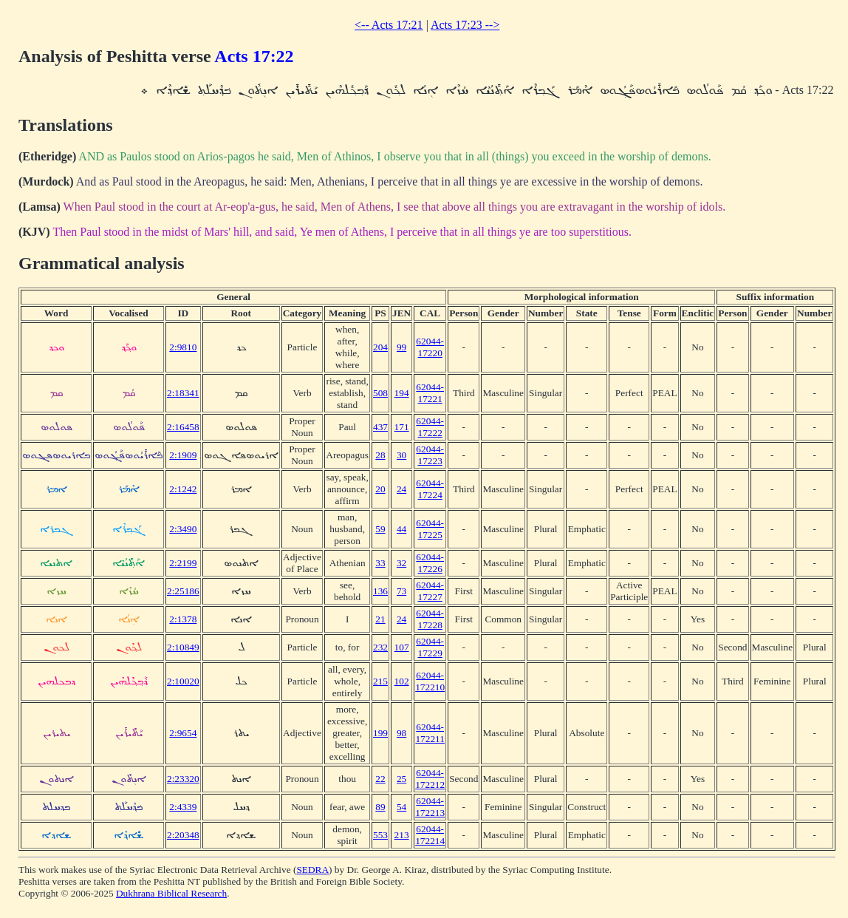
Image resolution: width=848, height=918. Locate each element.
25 (401, 778)
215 (380, 681)
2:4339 (182, 806)
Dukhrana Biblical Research (171, 893)
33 (380, 562)
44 (401, 528)
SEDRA (312, 869)
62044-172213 (430, 806)
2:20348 (183, 834)
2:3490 (182, 528)
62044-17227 (430, 590)
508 (380, 392)
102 (401, 681)
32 (401, 562)
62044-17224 (430, 488)
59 (380, 528)
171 (401, 426)
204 (380, 347)
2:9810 (182, 347)
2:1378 (182, 619)
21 (380, 619)
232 (380, 647)
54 (401, 806)
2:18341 (183, 392)
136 (380, 590)
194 (401, 392)
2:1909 (182, 454)
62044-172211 (430, 732)
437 (380, 426)
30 (401, 454)
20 (380, 488)
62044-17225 (430, 528)
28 (380, 454)
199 (380, 732)
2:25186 (183, 590)
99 (401, 347)
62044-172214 (430, 834)
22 (380, 778)
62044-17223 (430, 454)
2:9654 (182, 732)
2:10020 (183, 681)
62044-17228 (430, 619)
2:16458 (183, 426)
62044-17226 (430, 562)
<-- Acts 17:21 (389, 24)
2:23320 (183, 778)
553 (380, 834)
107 (401, 647)
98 (401, 732)
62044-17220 (430, 347)
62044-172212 (430, 778)
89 (380, 806)
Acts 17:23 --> (465, 24)
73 (401, 590)
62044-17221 (430, 392)
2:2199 (182, 562)
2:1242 (182, 488)
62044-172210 (430, 681)
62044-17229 (430, 647)
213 (401, 834)
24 (401, 488)
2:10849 (183, 647)
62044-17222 (430, 426)
